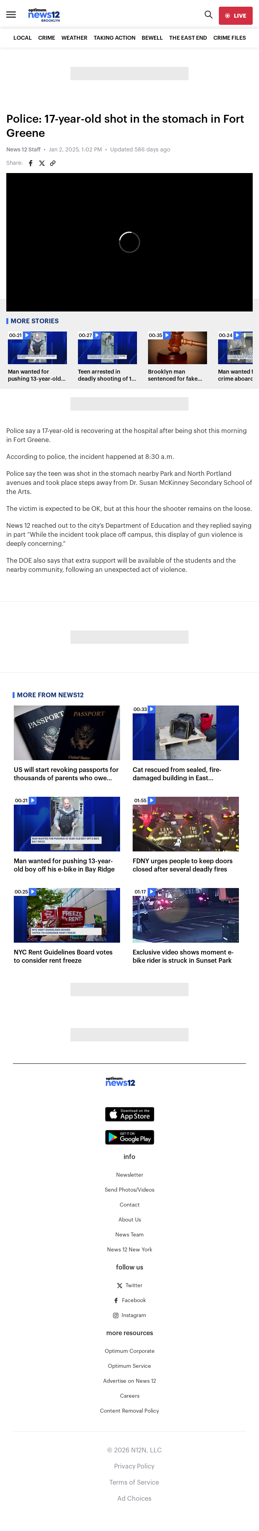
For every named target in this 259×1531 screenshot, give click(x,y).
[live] (236, 16)
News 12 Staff (23, 150)
